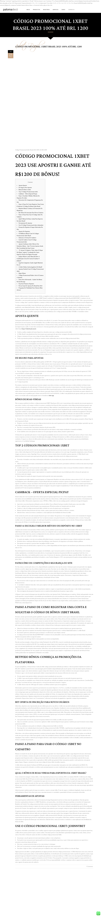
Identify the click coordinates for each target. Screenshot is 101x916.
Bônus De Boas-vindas (25, 189)
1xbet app (51, 395)
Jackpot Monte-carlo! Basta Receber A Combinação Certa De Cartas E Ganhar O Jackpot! (28, 259)
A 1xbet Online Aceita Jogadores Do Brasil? (30, 267)
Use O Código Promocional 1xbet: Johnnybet (31, 225)
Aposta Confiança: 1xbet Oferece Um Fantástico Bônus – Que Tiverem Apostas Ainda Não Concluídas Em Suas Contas (30, 246)
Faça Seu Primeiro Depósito (26, 284)
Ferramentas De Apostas (25, 223)
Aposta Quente (23, 185)
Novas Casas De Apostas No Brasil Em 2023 (30, 286)
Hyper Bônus (22, 273)
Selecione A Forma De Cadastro (27, 238)
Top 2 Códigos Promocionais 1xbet (28, 192)
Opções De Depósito (24, 231)
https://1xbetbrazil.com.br (29, 329)
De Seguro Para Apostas (25, 187)
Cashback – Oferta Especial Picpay (28, 194)
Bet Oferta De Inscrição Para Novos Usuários (31, 213)
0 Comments (90, 866)
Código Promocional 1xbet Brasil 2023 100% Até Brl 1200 (48, 46)
